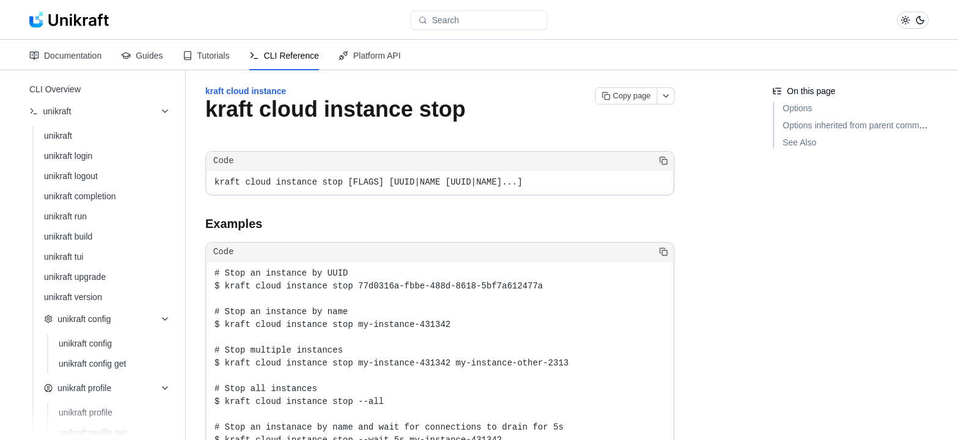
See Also (799, 142)
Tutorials (206, 56)
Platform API (369, 56)
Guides (142, 56)
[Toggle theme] (913, 20)
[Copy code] (663, 161)
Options (797, 108)
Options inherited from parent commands (860, 125)
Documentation (65, 56)
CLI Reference (284, 56)
